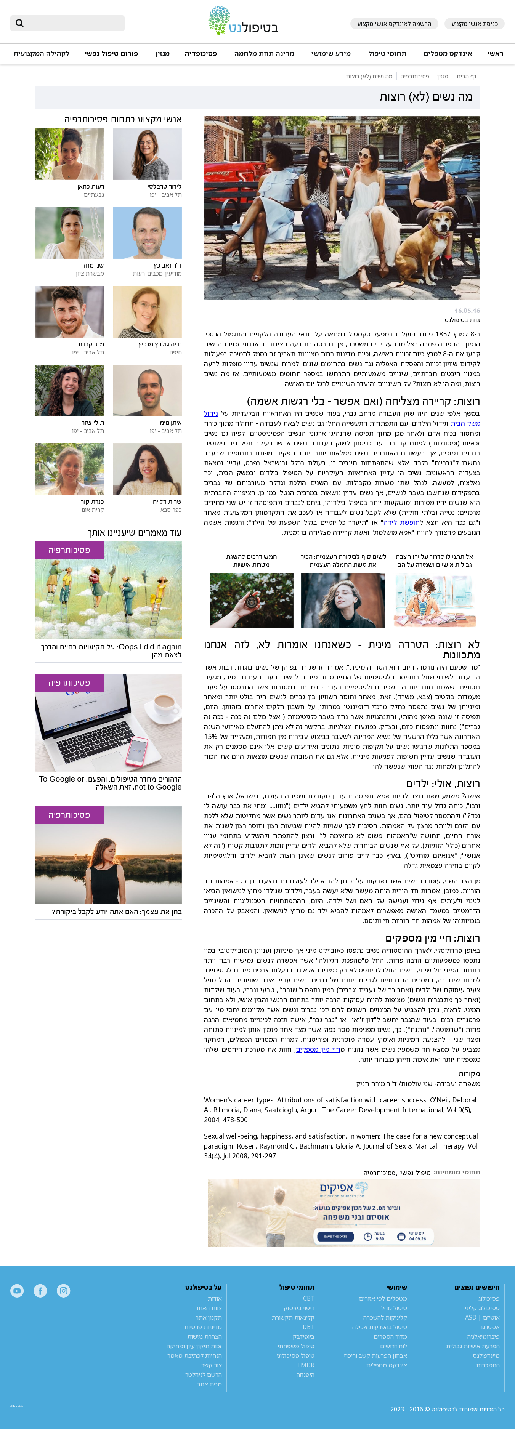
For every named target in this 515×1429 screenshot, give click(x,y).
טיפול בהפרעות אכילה (379, 1327)
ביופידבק (303, 1336)
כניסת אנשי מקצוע (474, 23)
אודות (215, 1298)
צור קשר (211, 1365)
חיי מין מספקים (318, 1049)
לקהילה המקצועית (41, 53)
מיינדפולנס (486, 1355)
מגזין (163, 53)
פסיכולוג (489, 1298)
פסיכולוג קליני (482, 1308)
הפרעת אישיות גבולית (473, 1346)
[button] (447, 57)
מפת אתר (209, 1384)
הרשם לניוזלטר (203, 1374)
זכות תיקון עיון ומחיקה (194, 1346)
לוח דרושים (393, 1346)
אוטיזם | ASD (482, 1317)
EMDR (305, 1365)
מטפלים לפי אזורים (383, 1298)
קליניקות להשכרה (385, 1317)
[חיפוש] (73, 23)
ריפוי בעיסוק (299, 1308)
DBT (308, 1327)
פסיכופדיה (201, 53)
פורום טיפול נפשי (111, 53)
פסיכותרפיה (379, 1173)
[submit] (20, 23)
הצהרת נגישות (204, 1336)
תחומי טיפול (387, 53)
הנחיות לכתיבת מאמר (194, 1355)
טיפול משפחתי (296, 1346)
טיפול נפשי (415, 1173)
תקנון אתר (209, 1317)
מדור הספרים (390, 1336)
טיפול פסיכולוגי (295, 1355)
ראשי (496, 53)
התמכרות (488, 1365)
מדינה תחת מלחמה (264, 53)
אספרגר (490, 1327)
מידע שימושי (331, 53)
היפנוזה (305, 1374)
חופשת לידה (401, 522)
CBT (308, 1298)
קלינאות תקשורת (293, 1317)
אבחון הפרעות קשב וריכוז (375, 1355)
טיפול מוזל (394, 1308)
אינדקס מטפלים (448, 53)
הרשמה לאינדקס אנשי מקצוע (394, 23)
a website (35, 1409)
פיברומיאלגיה (483, 1336)
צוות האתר (208, 1308)
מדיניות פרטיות (203, 1327)
